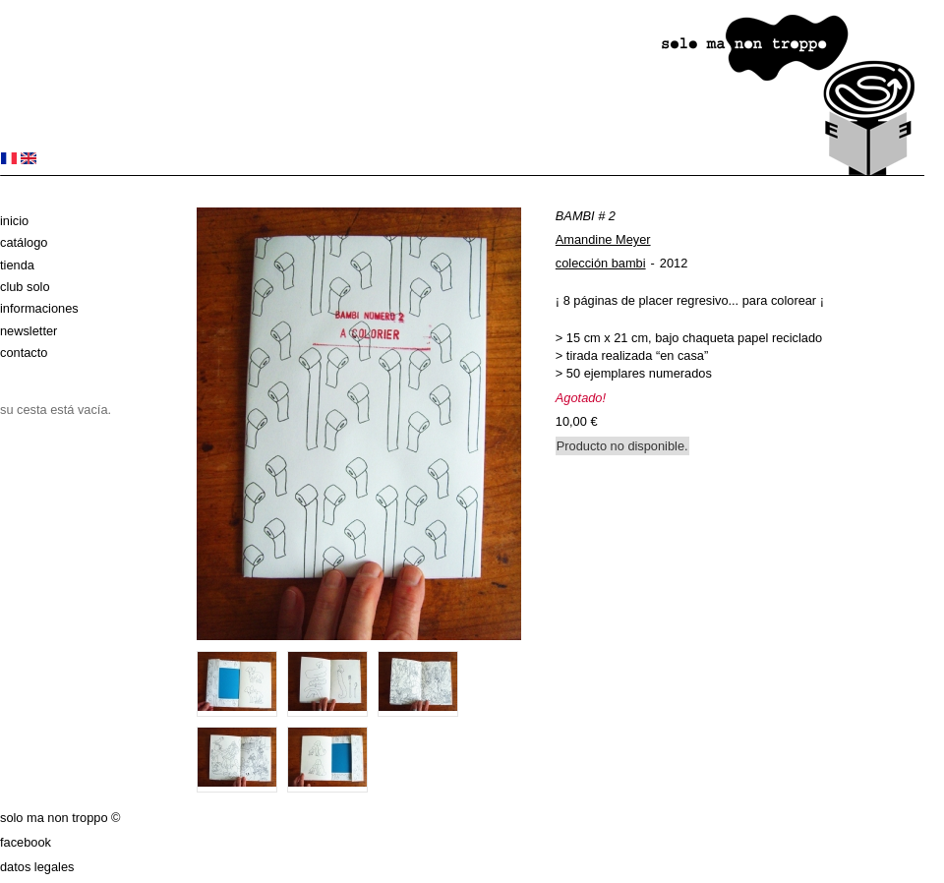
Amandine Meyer (603, 239)
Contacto (23, 352)
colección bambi (601, 263)
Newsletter (28, 331)
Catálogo (23, 242)
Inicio (14, 220)
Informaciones (39, 308)
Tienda (17, 265)
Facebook (25, 842)
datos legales (37, 866)
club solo (25, 286)
